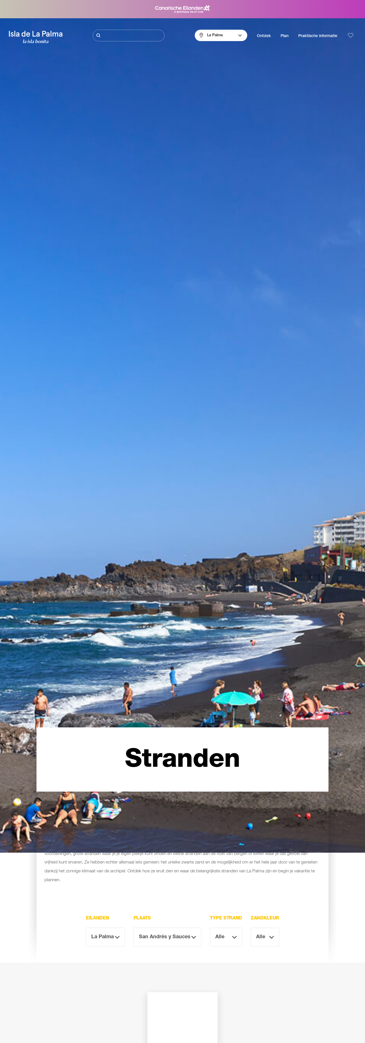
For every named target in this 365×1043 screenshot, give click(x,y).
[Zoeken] (129, 35)
